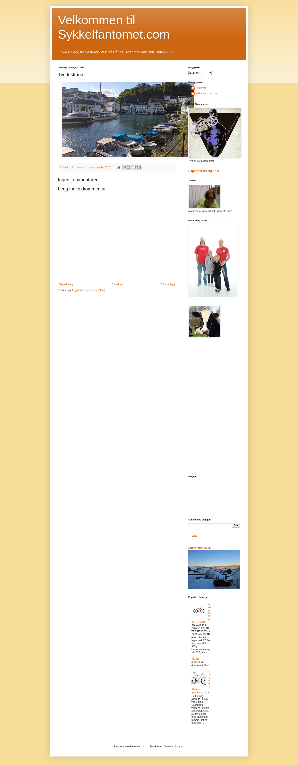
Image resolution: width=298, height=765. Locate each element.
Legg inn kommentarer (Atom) (88, 290)
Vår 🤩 (195, 658)
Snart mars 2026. (199, 547)
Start (194, 535)
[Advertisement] (214, 407)
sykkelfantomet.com (206, 93)
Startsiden (117, 284)
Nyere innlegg (66, 284)
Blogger (179, 746)
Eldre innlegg (167, 284)
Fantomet (201, 87)
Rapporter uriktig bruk (203, 171)
